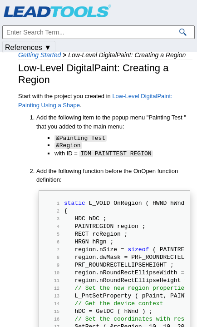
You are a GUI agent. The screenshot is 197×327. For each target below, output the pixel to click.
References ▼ (28, 47)
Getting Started (39, 55)
